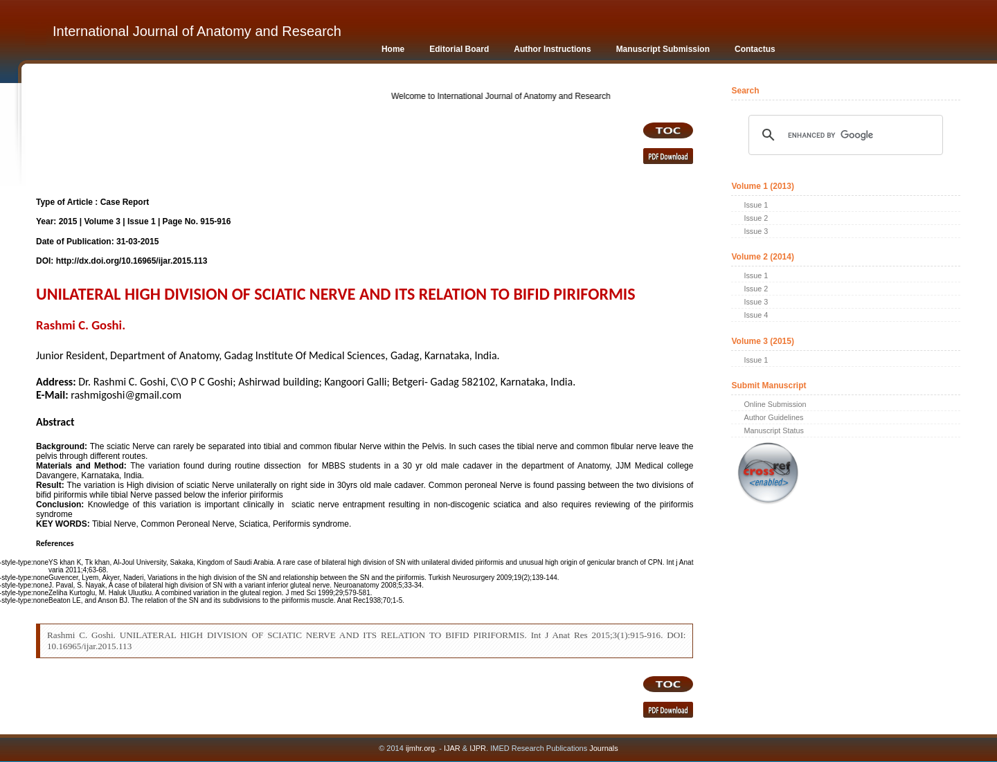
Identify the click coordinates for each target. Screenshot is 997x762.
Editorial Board (459, 49)
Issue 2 (756, 218)
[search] (843, 135)
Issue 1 (756, 205)
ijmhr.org (420, 748)
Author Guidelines (773, 417)
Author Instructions (552, 49)
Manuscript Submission (663, 49)
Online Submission (775, 404)
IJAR (452, 748)
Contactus (755, 49)
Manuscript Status (773, 430)
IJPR (477, 748)
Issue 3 (756, 231)
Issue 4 (756, 315)
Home (392, 49)
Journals (602, 748)
